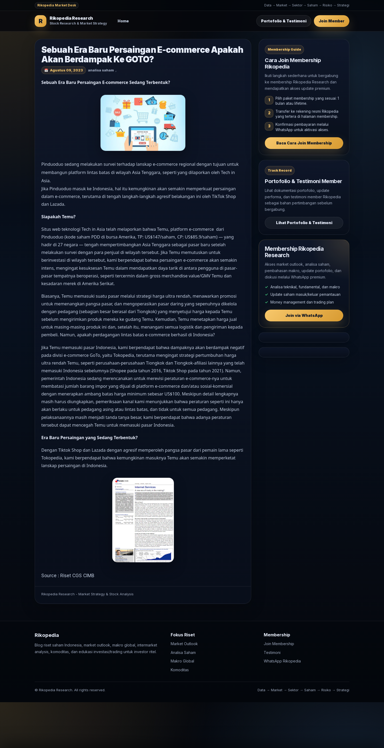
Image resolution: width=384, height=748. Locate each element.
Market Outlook (184, 643)
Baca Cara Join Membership (304, 143)
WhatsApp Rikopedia (282, 661)
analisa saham (101, 70)
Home (123, 21)
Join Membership (279, 643)
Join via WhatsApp (304, 315)
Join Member (332, 21)
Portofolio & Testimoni (283, 21)
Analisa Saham (183, 652)
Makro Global (182, 661)
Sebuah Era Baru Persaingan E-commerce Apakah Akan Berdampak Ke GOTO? (142, 54)
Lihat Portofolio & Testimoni (304, 222)
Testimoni (272, 652)
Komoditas (180, 670)
